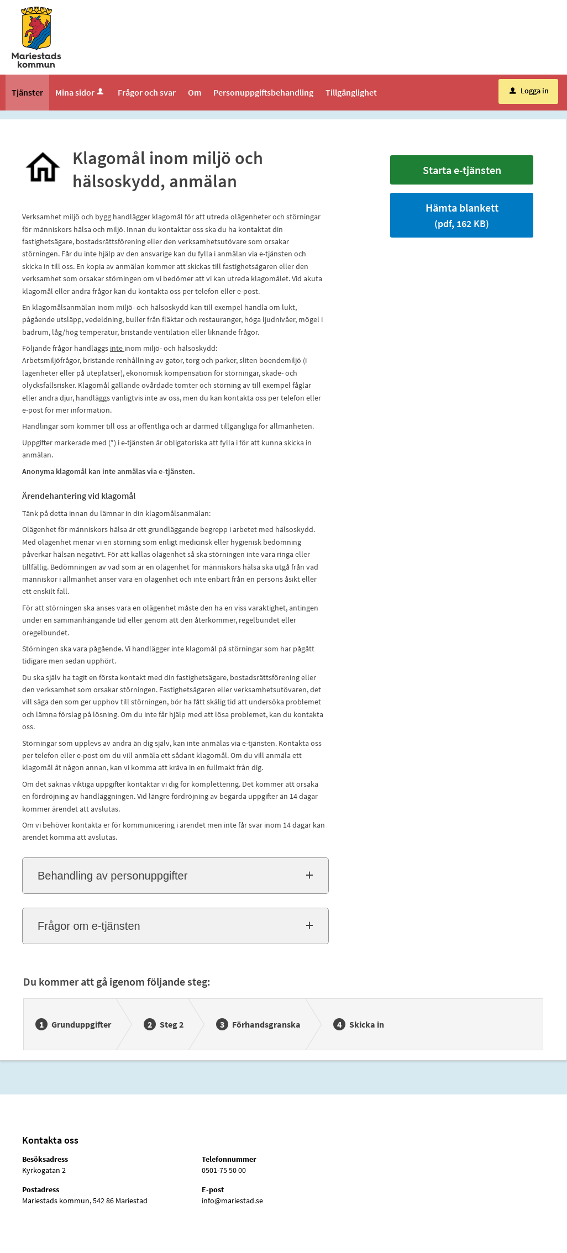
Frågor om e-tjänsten (89, 926)
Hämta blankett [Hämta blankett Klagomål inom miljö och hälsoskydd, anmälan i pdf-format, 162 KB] (462, 215)
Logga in (529, 91)
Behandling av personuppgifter (112, 876)
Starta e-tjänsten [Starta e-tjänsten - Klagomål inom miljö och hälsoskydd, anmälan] (462, 170)
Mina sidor (80, 92)
